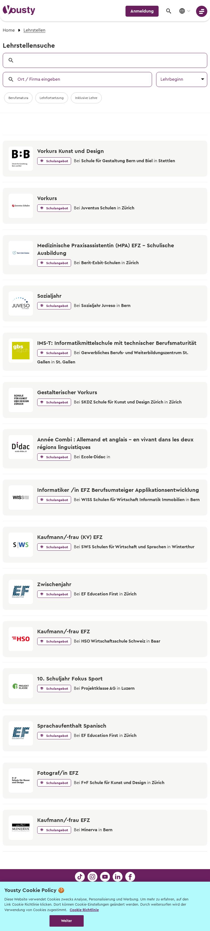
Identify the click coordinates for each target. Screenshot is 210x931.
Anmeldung (142, 11)
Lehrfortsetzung (52, 98)
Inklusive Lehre (86, 98)
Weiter (66, 921)
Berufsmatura (18, 98)
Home (9, 30)
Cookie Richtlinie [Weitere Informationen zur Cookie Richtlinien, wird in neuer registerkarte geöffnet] (84, 910)
